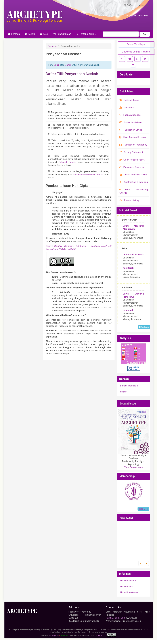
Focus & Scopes (130, 114)
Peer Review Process (132, 137)
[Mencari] (121, 34)
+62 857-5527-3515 (116, 618)
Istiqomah (128, 310)
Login (56, 65)
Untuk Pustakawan (129, 592)
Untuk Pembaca (128, 580)
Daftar (128, 5)
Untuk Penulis (127, 586)
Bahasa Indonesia (129, 385)
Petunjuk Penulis (67, 162)
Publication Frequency (133, 144)
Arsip (43, 34)
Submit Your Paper (136, 44)
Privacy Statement (131, 152)
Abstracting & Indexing (133, 181)
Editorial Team (129, 100)
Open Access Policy (132, 159)
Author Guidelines (130, 122)
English (123, 391)
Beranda (13, 34)
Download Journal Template (136, 51)
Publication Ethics (130, 129)
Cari (145, 34)
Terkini (29, 34)
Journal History (129, 200)
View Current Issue (133, 467)
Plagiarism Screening (132, 167)
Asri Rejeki (128, 268)
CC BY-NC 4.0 (105, 635)
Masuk (143, 5)
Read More (143, 509)
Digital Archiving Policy (133, 174)
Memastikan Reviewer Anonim (88, 174)
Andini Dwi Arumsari (133, 254)
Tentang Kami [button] (86, 34)
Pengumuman (62, 34)
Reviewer (126, 107)
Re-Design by (53, 636)
